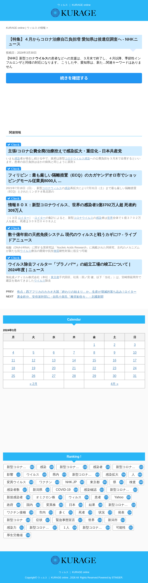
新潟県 (41, 490)
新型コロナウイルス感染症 (130, 467)
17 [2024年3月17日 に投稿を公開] (135, 360)
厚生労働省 (18, 535)
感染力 (15, 527)
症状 (43, 520)
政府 (14, 505)
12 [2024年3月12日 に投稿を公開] (33, 360)
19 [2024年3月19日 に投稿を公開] (33, 368)
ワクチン (49, 482)
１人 (70, 527)
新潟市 (116, 520)
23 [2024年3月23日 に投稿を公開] (114, 368)
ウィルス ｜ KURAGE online (74, 572)
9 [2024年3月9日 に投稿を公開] (114, 352)
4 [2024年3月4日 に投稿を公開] (13, 352)
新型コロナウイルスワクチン (122, 505)
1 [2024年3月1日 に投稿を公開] (94, 344)
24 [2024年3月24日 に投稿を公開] (135, 368)
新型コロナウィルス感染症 (124, 490)
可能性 (124, 527)
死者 (85, 512)
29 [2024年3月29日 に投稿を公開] (94, 376)
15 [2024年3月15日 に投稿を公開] (94, 360)
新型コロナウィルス (74, 467)
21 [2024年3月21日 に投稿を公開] (74, 368)
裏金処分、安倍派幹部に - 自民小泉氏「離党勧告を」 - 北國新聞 (60, 296)
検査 (136, 482)
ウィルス (79, 497)
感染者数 (17, 490)
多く (66, 512)
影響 (14, 474)
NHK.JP (74, 482)
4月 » (114, 384)
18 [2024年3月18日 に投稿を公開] (13, 368)
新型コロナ (18, 520)
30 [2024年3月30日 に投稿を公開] (114, 376)
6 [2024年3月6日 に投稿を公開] (54, 352)
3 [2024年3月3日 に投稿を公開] (135, 344)
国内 (33, 505)
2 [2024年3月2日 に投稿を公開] (114, 344)
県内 (59, 474)
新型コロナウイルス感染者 (44, 527)
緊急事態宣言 (69, 520)
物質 (56, 250)
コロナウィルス (52, 188)
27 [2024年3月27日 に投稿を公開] (54, 376)
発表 (125, 512)
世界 (110, 217)
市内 (46, 512)
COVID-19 (67, 490)
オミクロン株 (49, 497)
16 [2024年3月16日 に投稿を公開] (114, 360)
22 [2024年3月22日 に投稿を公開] (94, 368)
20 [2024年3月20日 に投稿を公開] (54, 368)
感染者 (102, 467)
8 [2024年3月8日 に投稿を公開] (94, 352)
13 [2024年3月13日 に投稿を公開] (54, 360)
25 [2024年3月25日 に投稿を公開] (13, 376)
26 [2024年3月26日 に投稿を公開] (33, 376)
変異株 (54, 505)
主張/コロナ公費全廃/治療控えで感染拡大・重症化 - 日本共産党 (65, 151)
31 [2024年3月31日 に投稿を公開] (135, 376)
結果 (96, 505)
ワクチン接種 (20, 512)
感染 (17, 158)
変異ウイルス (20, 482)
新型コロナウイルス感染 (86, 474)
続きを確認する (74, 78)
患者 (101, 497)
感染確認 (94, 490)
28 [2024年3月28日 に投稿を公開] (74, 376)
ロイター (23, 217)
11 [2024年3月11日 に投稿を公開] (13, 360)
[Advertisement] (74, 105)
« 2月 (33, 384)
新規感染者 (18, 497)
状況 (105, 512)
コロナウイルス (74, 158)
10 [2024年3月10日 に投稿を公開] (135, 352)
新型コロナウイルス (21, 467)
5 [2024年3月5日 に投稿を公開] (33, 352)
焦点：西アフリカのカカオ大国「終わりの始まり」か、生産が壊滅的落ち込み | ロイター (76, 291)
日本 (76, 505)
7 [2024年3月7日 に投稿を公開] (74, 352)
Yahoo (122, 497)
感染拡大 (116, 474)
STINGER (117, 577)
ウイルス (25, 250)
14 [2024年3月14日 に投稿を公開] (74, 360)
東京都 (55, 277)
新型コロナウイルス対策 (97, 527)
